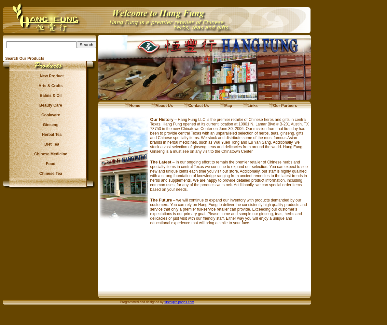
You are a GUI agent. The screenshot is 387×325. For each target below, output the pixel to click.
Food (49, 164)
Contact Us (196, 105)
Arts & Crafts (49, 86)
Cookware (49, 115)
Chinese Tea (50, 173)
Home (132, 105)
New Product (49, 76)
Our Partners (283, 105)
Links (250, 105)
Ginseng (49, 125)
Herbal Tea (49, 134)
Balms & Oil (49, 95)
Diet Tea (50, 144)
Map (226, 105)
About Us (162, 105)
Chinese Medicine (50, 154)
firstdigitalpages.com (179, 302)
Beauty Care (49, 105)
